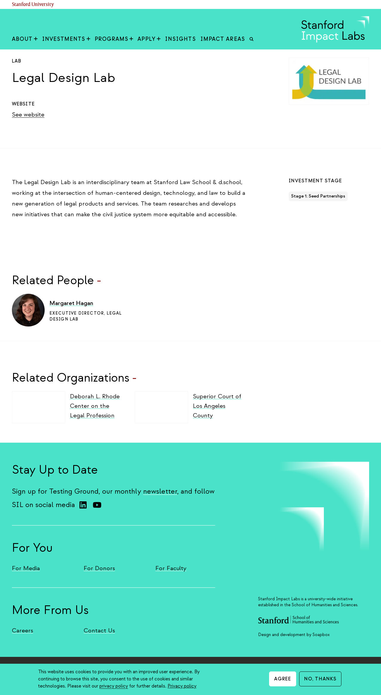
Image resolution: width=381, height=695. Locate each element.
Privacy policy (182, 686)
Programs (114, 39)
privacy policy (113, 686)
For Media (26, 568)
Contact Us (99, 630)
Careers (22, 630)
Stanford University (33, 4)
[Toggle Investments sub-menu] (88, 39)
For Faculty (170, 568)
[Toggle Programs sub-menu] (131, 39)
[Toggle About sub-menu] (36, 39)
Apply (149, 39)
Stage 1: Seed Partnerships (318, 196)
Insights (180, 39)
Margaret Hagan (71, 303)
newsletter (160, 491)
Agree (282, 679)
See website (28, 114)
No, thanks (320, 679)
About (25, 39)
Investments (66, 39)
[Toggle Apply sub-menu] (158, 39)
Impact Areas (222, 39)
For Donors (99, 568)
